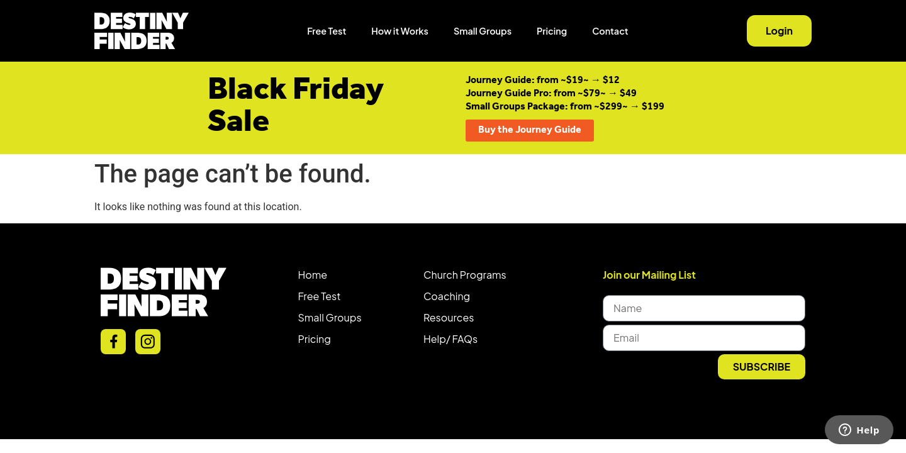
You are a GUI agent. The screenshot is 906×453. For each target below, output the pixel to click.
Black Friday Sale (296, 106)
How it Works (399, 30)
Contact (610, 30)
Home (313, 274)
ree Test (321, 296)
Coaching (446, 296)
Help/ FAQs (450, 338)
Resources (448, 317)
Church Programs (464, 274)
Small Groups (483, 30)
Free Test (326, 30)
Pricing (552, 30)
